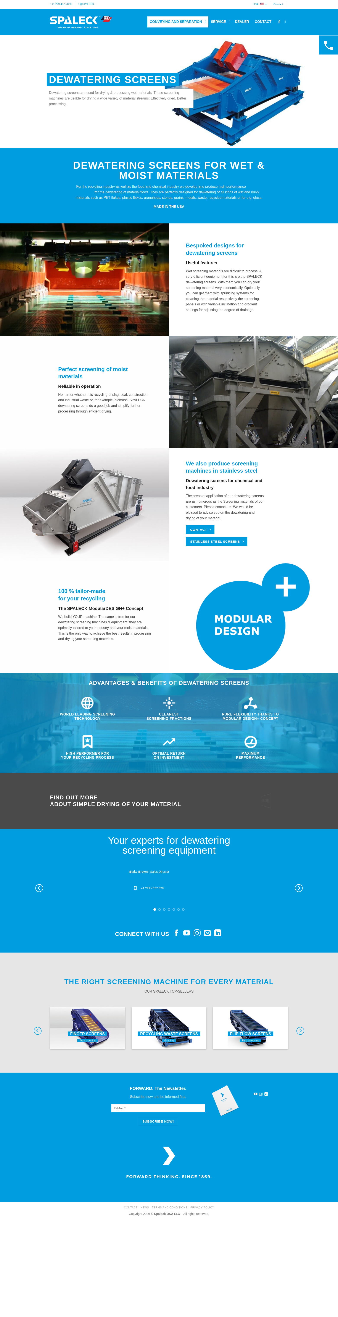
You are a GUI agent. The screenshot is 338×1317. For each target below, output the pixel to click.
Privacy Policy (202, 1207)
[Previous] (39, 888)
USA (260, 4)
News (144, 1207)
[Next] (299, 888)
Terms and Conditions (169, 1207)
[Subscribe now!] (158, 1121)
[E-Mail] (158, 1108)
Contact (278, 4)
